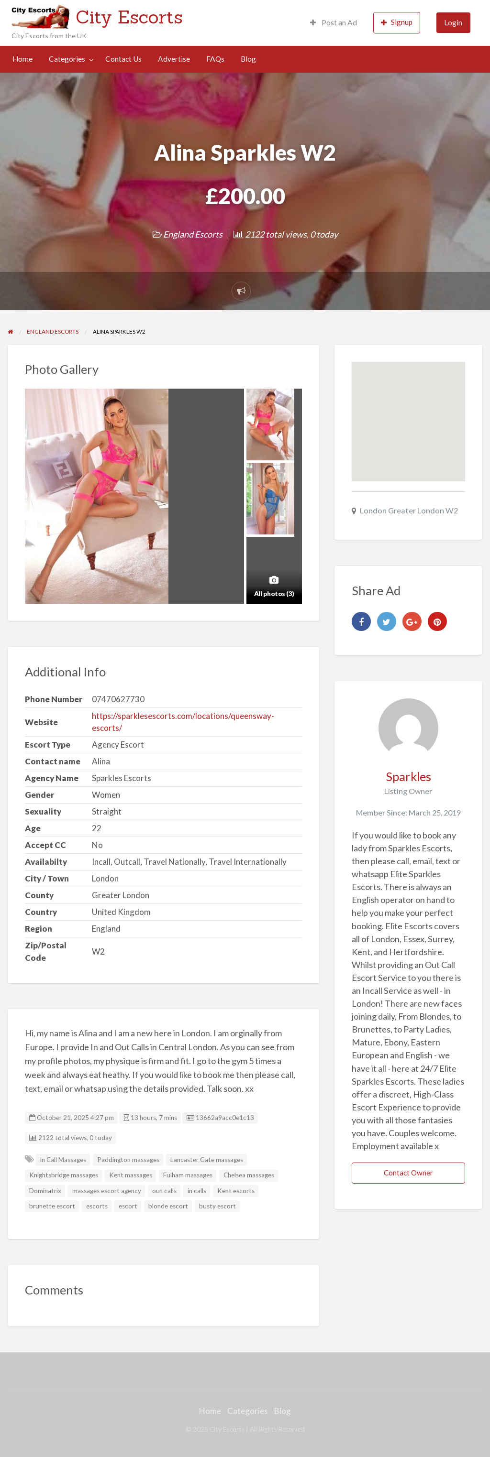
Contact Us (123, 58)
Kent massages (130, 1175)
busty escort (217, 1206)
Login (453, 22)
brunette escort (52, 1206)
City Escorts (129, 16)
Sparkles (408, 776)
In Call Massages (63, 1159)
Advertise (174, 58)
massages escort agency (106, 1191)
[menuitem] (333, 22)
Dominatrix (45, 1191)
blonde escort (168, 1206)
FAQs (215, 58)
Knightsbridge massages (63, 1175)
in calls (197, 1191)
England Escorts (193, 234)
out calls (164, 1191)
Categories (67, 58)
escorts (97, 1206)
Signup (396, 22)
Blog (248, 58)
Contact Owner (408, 1172)
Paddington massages (128, 1159)
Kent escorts (236, 1191)
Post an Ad (333, 22)
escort (128, 1206)
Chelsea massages (248, 1175)
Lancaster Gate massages (206, 1159)
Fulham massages (187, 1175)
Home (22, 58)
